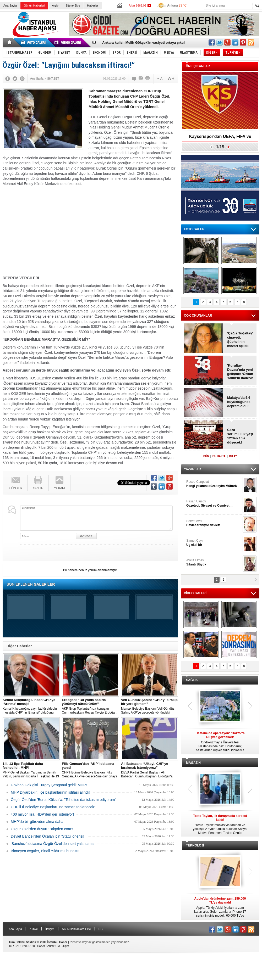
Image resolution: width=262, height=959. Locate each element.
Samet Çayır (213, 543)
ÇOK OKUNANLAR (198, 315)
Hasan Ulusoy (213, 504)
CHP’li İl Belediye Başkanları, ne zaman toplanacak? (53, 807)
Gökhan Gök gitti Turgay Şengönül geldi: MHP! (49, 785)
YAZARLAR (192, 469)
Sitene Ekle (73, 5)
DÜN (206, 456)
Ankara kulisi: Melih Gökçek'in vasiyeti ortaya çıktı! (143, 42)
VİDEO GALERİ (195, 593)
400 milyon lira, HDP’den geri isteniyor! (42, 814)
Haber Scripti (45, 945)
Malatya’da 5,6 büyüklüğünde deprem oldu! (238, 402)
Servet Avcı (213, 523)
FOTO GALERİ (194, 229)
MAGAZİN (193, 763)
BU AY (233, 456)
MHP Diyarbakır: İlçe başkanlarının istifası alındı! (50, 792)
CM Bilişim (62, 945)
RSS (102, 928)
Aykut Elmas (213, 562)
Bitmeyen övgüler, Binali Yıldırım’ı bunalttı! (45, 851)
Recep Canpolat (213, 484)
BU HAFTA (219, 456)
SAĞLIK (192, 680)
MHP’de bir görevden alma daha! (37, 822)
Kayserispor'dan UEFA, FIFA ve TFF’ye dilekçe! (220, 138)
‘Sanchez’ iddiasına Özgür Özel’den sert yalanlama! (53, 844)
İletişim (49, 928)
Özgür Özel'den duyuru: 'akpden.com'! (42, 829)
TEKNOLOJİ (195, 845)
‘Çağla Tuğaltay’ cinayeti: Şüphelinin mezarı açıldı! (240, 339)
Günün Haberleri (34, 5)
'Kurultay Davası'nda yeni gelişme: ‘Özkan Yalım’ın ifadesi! (240, 371)
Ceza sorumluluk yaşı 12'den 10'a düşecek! (240, 436)
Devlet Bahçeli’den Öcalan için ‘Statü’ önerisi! (47, 836)
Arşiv (55, 5)
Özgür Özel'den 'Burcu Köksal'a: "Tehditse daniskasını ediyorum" (63, 800)
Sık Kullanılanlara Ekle (76, 928)
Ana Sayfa (10, 5)
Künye (34, 928)
